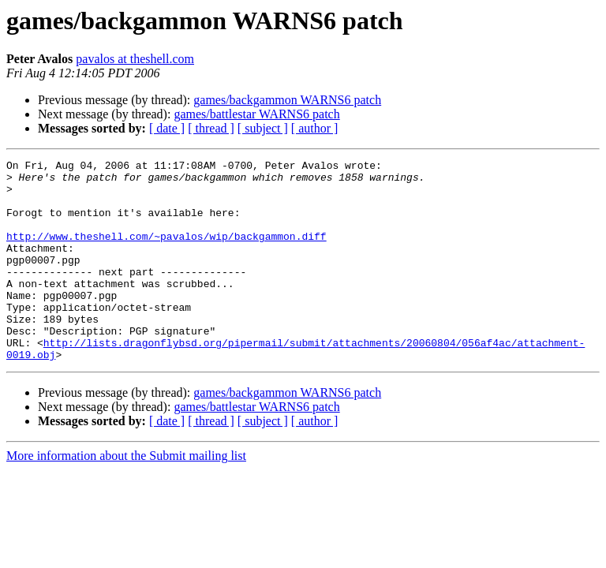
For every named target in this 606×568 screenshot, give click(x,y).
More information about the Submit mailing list (126, 496)
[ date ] (167, 128)
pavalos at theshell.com (135, 58)
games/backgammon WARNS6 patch (287, 99)
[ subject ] (263, 128)
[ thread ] (211, 128)
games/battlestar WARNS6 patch (256, 114)
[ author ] (315, 128)
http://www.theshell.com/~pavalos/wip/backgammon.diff (166, 252)
